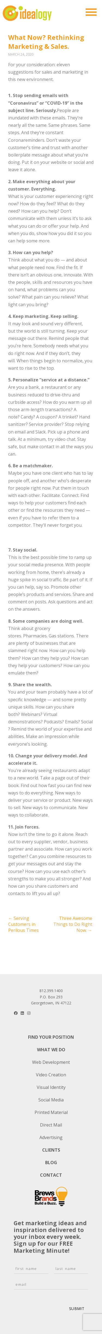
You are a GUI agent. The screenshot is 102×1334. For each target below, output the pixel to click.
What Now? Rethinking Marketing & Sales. (46, 42)
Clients (51, 1150)
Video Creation (51, 1075)
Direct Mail (51, 1125)
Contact (51, 1175)
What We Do (51, 1050)
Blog (51, 1163)
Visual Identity (51, 1087)
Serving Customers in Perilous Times (23, 924)
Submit (76, 1308)
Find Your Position (51, 1037)
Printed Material (51, 1112)
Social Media (51, 1100)
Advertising (51, 1137)
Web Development (51, 1062)
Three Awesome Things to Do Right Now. (72, 924)
